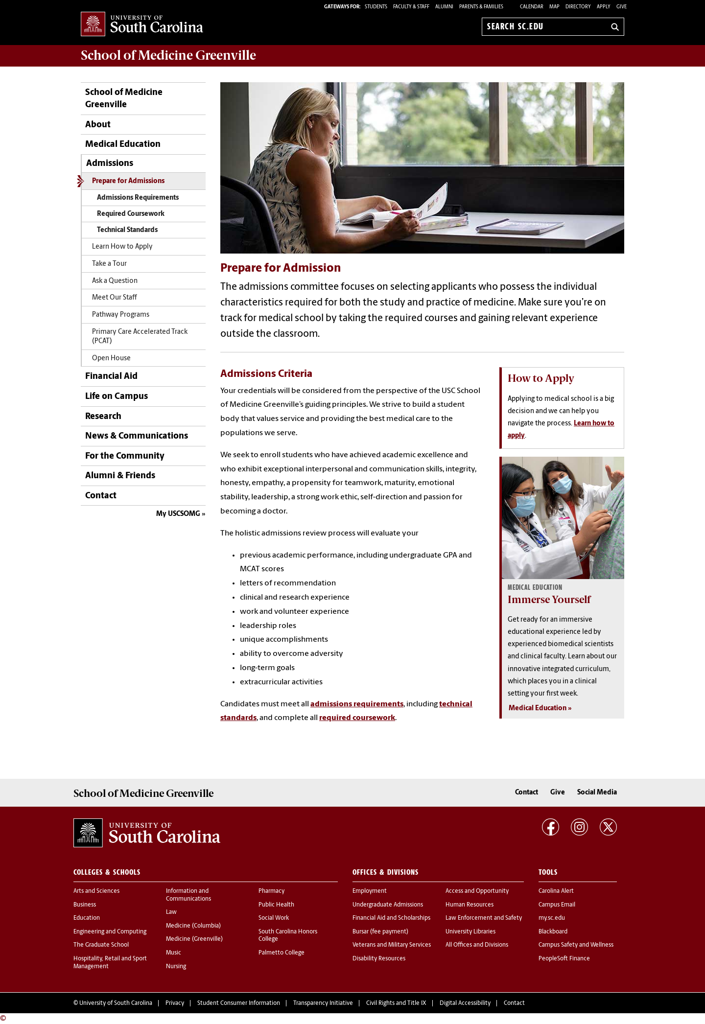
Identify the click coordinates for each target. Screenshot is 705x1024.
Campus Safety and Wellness (576, 945)
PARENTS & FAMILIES (481, 7)
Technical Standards (127, 230)
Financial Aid (111, 376)
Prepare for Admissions (128, 181)
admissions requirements (356, 704)
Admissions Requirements (138, 198)
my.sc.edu (552, 918)
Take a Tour (109, 264)
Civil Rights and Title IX (396, 1003)
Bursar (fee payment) (380, 932)
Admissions (109, 164)
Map (554, 7)
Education (86, 918)
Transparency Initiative (323, 1003)
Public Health (276, 905)
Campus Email (557, 905)
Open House (111, 358)
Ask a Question (115, 281)
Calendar (531, 7)
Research (103, 416)
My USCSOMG (178, 514)
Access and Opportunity (477, 891)
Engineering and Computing (109, 932)
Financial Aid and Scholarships (391, 918)
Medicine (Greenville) (194, 939)
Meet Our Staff (114, 298)
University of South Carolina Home (142, 25)
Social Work (273, 918)
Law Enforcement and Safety (484, 918)
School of (168, 55)
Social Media (597, 792)
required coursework (357, 718)
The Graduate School (101, 945)
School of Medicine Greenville (124, 99)
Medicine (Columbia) (193, 926)
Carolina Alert (556, 891)
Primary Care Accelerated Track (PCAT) (140, 337)
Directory (578, 7)
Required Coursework (130, 214)
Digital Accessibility (465, 1003)
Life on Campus (116, 396)
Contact (101, 496)
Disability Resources (378, 959)
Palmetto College (281, 953)
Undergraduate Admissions (387, 905)
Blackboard (553, 932)
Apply (604, 7)
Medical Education (123, 144)
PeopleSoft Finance (564, 959)
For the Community (124, 456)
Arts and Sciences (96, 891)
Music (173, 953)
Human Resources (470, 905)
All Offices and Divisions (477, 945)
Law (171, 912)
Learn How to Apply (122, 247)
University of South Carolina (115, 1003)
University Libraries (470, 932)
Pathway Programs (120, 315)
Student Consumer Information (238, 1003)
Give (621, 7)
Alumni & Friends (120, 476)
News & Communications (136, 436)
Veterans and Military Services (391, 945)
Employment (369, 891)
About (98, 125)
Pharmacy (271, 891)
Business (84, 905)
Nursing (176, 967)
